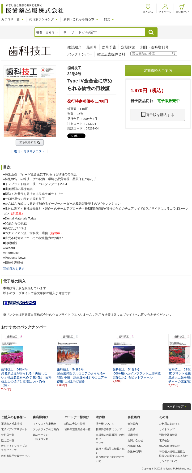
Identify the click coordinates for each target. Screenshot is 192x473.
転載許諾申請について (109, 429)
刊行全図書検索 (168, 434)
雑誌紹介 (74, 47)
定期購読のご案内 (158, 71)
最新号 (91, 47)
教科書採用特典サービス (15, 455)
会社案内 (133, 423)
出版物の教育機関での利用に (110, 439)
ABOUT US (134, 445)
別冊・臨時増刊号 (154, 47)
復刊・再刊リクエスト (29, 151)
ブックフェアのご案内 (46, 429)
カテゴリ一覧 (10, 19)
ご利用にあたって (169, 423)
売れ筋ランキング (41, 19)
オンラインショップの (15, 448)
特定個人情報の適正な (173, 454)
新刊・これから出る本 (79, 19)
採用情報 (133, 434)
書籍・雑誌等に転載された (110, 455)
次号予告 (109, 47)
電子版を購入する (157, 115)
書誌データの (47, 437)
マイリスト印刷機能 (44, 423)
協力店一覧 (7, 440)
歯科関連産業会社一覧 (77, 429)
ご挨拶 (131, 429)
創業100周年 (135, 451)
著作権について (105, 423)
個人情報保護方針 (169, 445)
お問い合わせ (135, 440)
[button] (187, 356)
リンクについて (168, 461)
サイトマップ (167, 429)
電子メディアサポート (14, 429)
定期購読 (128, 47)
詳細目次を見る (14, 269)
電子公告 (164, 440)
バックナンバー (79, 54)
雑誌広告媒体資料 (111, 54)
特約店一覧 (7, 434)
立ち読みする (27, 142)
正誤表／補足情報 (11, 423)
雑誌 (107, 19)
